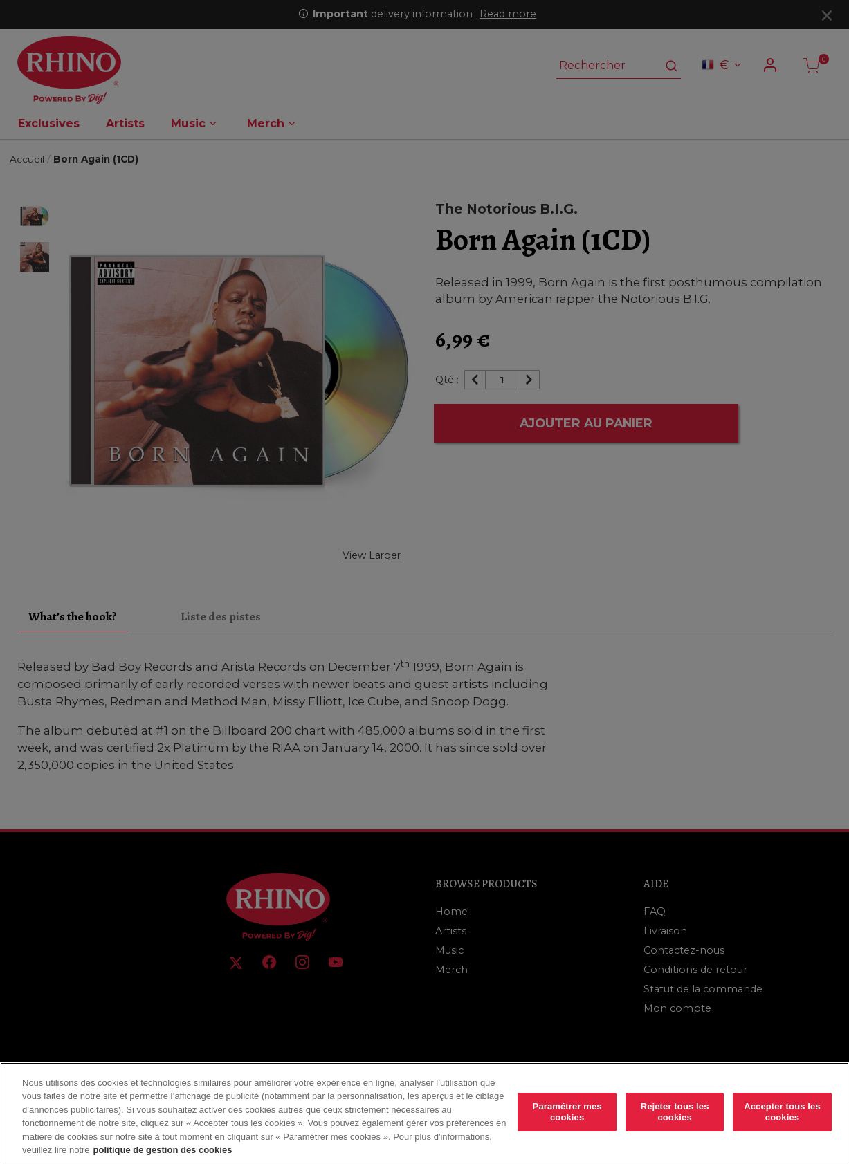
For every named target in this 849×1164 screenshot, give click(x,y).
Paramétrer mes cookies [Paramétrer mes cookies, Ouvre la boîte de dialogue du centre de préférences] (567, 1112)
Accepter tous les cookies (782, 1112)
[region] (424, 1113)
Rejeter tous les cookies (675, 1112)
